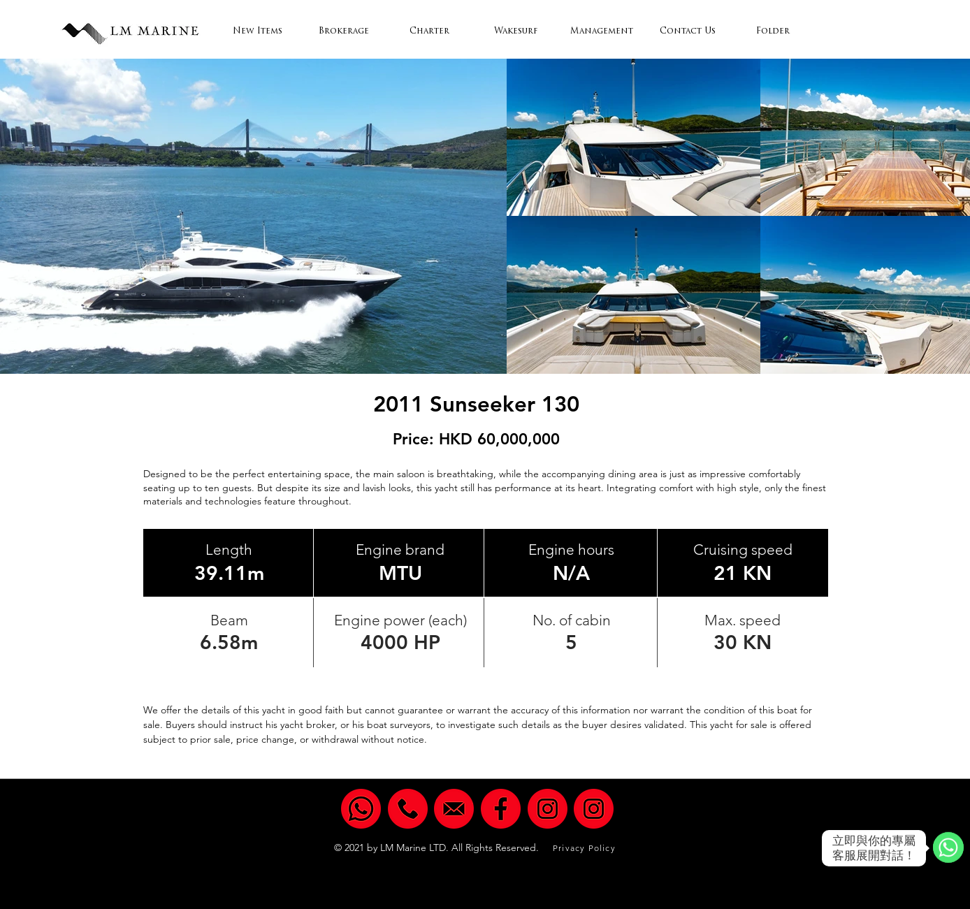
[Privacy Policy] (585, 848)
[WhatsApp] (948, 848)
